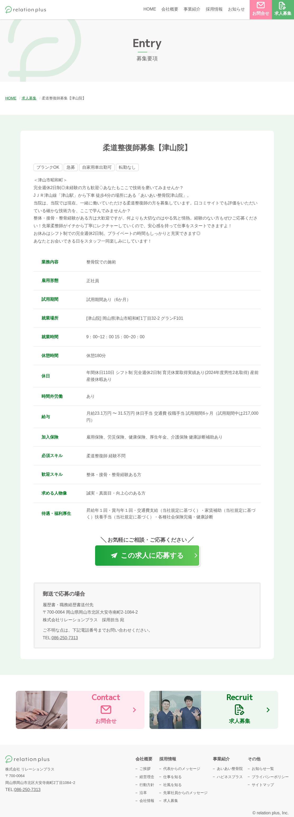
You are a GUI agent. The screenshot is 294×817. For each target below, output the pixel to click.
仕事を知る (172, 777)
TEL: (60, 638)
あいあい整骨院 (230, 768)
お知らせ (236, 9)
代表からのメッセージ (181, 768)
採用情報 (214, 9)
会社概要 (169, 9)
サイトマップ (263, 785)
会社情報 (146, 800)
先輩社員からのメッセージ (185, 793)
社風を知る (172, 785)
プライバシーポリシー (270, 777)
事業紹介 (192, 9)
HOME (149, 9)
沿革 (143, 793)
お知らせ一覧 (263, 768)
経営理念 (146, 777)
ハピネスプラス (230, 777)
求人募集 (170, 800)
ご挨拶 (145, 768)
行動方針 (146, 785)
